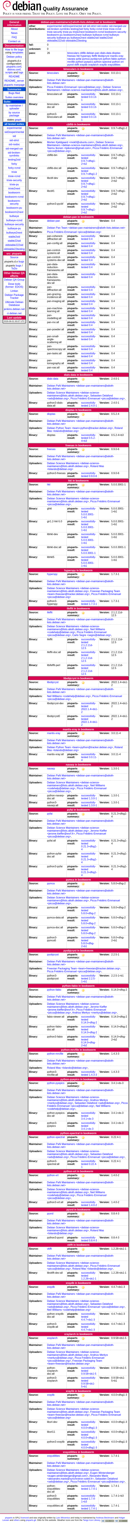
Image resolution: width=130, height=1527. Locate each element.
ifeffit (94, 56)
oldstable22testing (14, 249)
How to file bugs (14, 49)
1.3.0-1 (93, 798)
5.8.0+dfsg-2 (88, 913)
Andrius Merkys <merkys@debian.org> (94, 1012)
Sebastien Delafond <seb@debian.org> (97, 1103)
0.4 (91, 239)
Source (14, 257)
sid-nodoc (14, 144)
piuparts (8, 1517)
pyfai (78, 58)
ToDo (14, 268)
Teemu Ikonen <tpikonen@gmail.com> (69, 148)
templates (17, 52)
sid (14, 136)
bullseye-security (14, 224)
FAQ (14, 37)
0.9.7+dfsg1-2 (89, 174)
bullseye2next (14, 232)
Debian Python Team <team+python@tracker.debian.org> (80, 428)
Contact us (14, 41)
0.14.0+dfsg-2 (89, 1022)
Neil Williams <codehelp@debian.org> (69, 696)
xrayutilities (114, 64)
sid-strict (14, 140)
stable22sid (14, 240)
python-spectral (102, 61)
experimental (14, 128)
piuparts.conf (13, 66)
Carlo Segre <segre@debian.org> (91, 635)
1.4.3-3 (93, 1074)
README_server (14, 80)
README (14, 76)
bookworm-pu (14, 207)
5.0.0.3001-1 (88, 553)
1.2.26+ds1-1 (88, 1278)
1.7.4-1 (93, 1488)
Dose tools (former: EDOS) (14, 285)
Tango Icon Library (91, 1520)
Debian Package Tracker (14, 296)
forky (14, 163)
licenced (25, 1517)
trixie (14, 172)
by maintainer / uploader (14, 107)
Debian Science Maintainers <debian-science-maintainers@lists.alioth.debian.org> (85, 88)
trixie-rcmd (14, 176)
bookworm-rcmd (14, 196)
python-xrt (118, 61)
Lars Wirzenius (63, 1517)
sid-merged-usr (14, 148)
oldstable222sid (14, 245)
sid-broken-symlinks (14, 154)
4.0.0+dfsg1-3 (89, 1427)
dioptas (116, 53)
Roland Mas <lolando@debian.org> (67, 1067)
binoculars (73, 53)
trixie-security (14, 180)
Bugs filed (14, 93)
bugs (21, 261)
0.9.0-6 (93, 476)
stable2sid (14, 236)
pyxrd (70, 64)
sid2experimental (14, 132)
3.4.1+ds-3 (87, 1118)
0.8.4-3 (93, 1240)
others (17, 1520)
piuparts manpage (14, 84)
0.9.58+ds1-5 (88, 1373)
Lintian (14, 291)
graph (18, 119)
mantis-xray (116, 56)
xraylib (103, 64)
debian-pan (93, 53)
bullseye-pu (14, 228)
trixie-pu (14, 184)
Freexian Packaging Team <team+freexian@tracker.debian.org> (83, 592)
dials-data (105, 53)
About (14, 29)
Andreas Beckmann (105, 1517)
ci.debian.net (14, 313)
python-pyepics (84, 61)
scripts (9, 72)
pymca (86, 58)
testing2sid (14, 159)
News (14, 33)
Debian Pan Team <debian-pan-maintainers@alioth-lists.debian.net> (86, 227)
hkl (78, 56)
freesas (71, 56)
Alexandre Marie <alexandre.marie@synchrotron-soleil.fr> (77, 1477)
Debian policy (14, 56)
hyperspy (85, 56)
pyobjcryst (96, 58)
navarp (71, 58)
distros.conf (14, 69)
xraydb (84, 64)
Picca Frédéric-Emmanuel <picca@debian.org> (74, 87)
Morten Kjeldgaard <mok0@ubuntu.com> (70, 142)
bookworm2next (14, 212)
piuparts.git (31, 1520)
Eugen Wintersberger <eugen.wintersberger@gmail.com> (81, 1474)
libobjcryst (103, 56)
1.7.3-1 (93, 604)
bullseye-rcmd (14, 220)
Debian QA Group (14, 279)
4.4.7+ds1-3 (88, 1319)
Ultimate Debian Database (14, 303)
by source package (14, 114)
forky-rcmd (14, 168)
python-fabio (110, 58)
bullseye (14, 216)
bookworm (18, 101)
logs (21, 72)
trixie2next (14, 188)
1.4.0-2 (93, 1205)
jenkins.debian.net (14, 309)
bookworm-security (14, 202)
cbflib (83, 53)
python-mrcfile (55, 1053)
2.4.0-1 (93, 405)
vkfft (76, 64)
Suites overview (14, 97)
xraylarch (93, 64)
